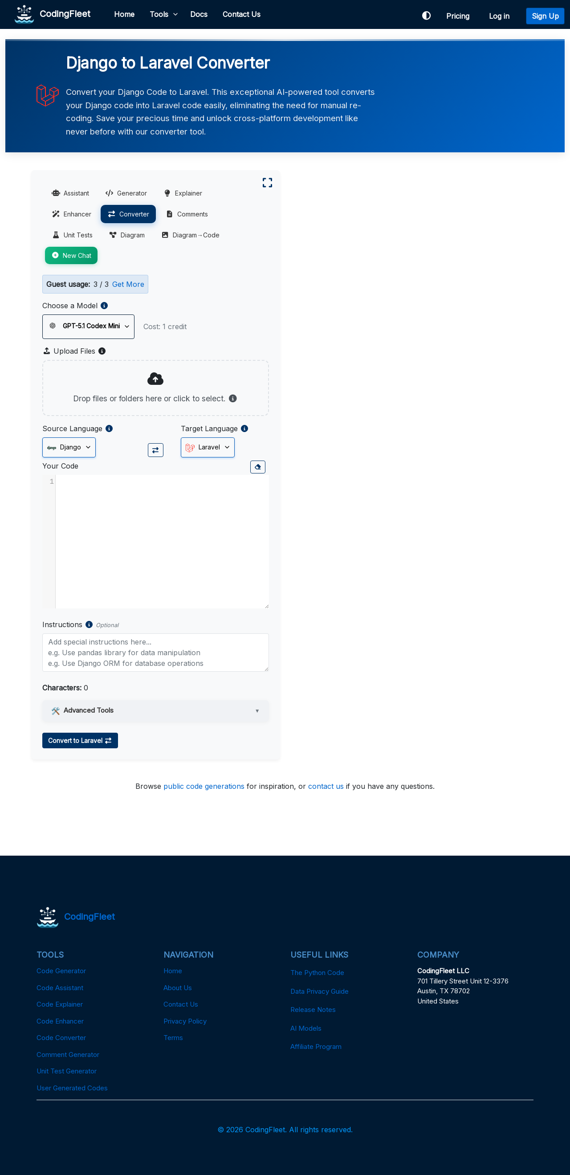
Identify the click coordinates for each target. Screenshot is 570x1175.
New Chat (71, 255)
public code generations (203, 786)
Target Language (209, 428)
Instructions (62, 624)
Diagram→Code (190, 235)
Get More (128, 284)
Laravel (203, 447)
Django (64, 447)
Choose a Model (70, 305)
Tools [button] (159, 14)
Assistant (70, 193)
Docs (199, 14)
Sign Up (545, 16)
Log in (501, 16)
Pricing (460, 16)
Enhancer (71, 214)
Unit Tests (72, 235)
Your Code (60, 465)
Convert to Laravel (80, 740)
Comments (186, 214)
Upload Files (74, 351)
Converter (128, 214)
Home (124, 14)
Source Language (72, 428)
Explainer (182, 193)
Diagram (127, 235)
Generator (126, 193)
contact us (326, 786)
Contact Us (242, 14)
